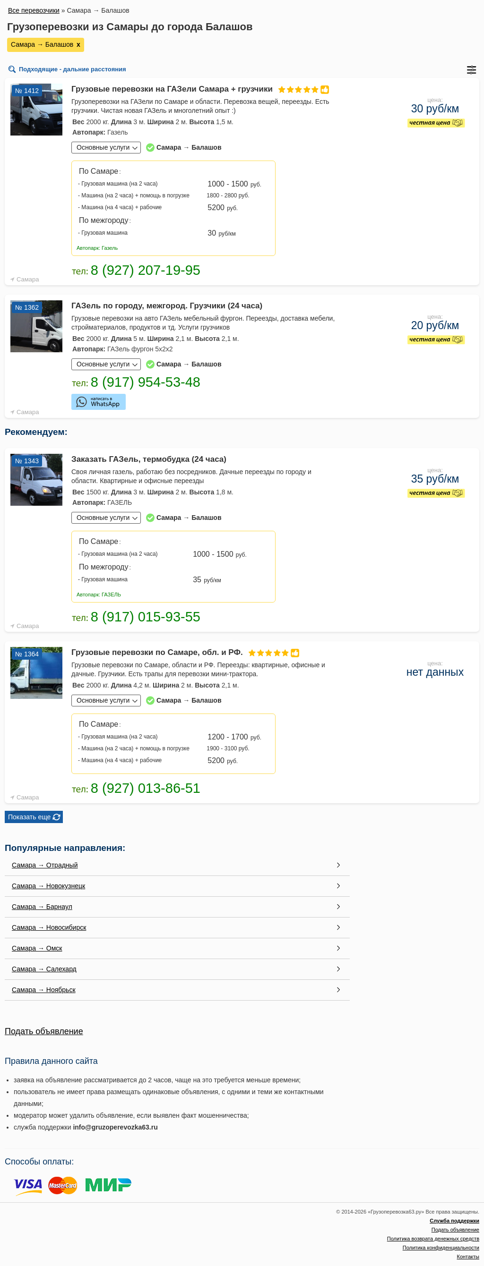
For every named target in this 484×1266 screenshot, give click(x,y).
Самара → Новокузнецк (48, 886)
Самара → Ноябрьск (44, 990)
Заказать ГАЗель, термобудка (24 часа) (148, 459)
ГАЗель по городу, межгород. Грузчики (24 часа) (166, 305)
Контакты (468, 1256)
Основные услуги (103, 147)
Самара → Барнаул (42, 906)
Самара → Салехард (44, 969)
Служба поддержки (454, 1221)
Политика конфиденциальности (441, 1247)
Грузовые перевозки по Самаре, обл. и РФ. (186, 652)
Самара (28, 279)
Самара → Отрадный (45, 865)
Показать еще (29, 817)
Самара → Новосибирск (49, 927)
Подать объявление (44, 1031)
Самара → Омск (37, 948)
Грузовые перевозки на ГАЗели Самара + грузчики (201, 89)
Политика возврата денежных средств (433, 1238)
